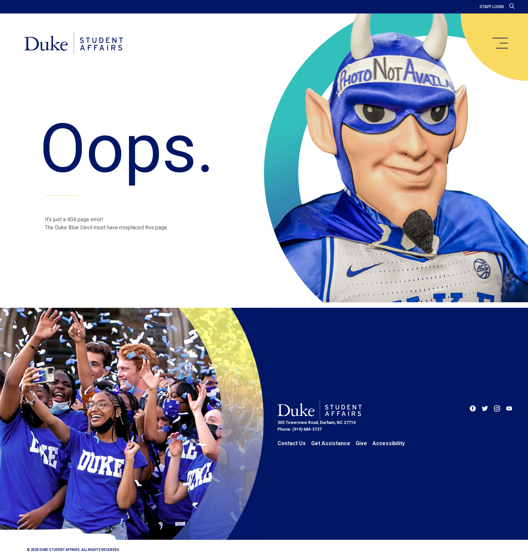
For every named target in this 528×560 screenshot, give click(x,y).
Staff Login (492, 6)
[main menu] (500, 43)
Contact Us (291, 443)
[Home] (73, 43)
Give (361, 443)
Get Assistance (330, 443)
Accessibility (388, 443)
